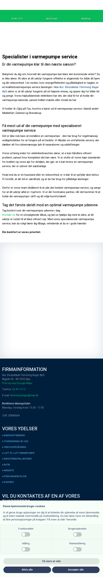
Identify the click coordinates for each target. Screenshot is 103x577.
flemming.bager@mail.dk (24, 395)
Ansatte (9, 470)
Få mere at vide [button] (51, 561)
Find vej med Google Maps (17, 383)
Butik (7, 464)
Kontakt (9, 482)
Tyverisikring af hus (16, 441)
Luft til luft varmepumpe (19, 453)
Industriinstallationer (18, 458)
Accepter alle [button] (76, 569)
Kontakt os (8, 215)
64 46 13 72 (18, 389)
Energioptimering (14, 435)
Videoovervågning (15, 447)
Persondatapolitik (15, 476)
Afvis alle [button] (27, 569)
